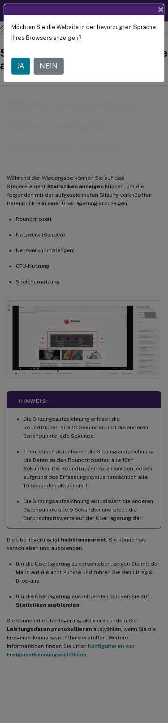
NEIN (48, 66)
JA (20, 66)
